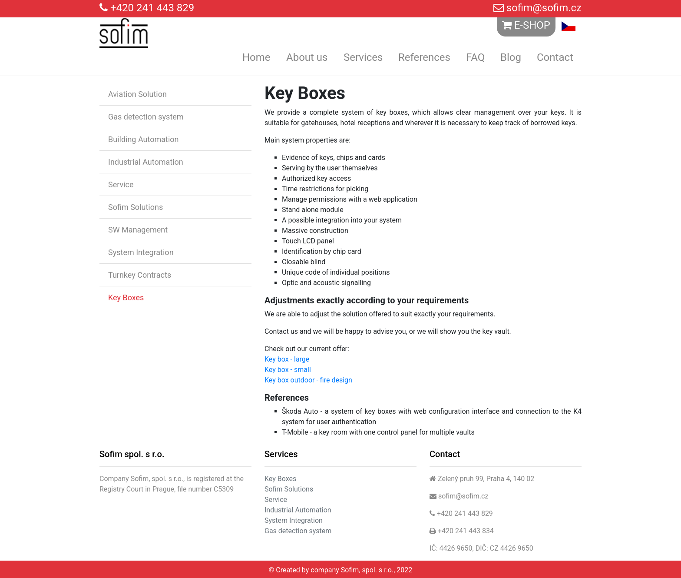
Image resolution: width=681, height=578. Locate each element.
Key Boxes (126, 297)
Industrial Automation (145, 161)
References (424, 57)
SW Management (138, 229)
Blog (510, 57)
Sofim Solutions (135, 207)
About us (306, 57)
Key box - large (286, 359)
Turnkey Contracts (139, 274)
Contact (555, 57)
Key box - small (287, 369)
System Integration (141, 252)
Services (363, 57)
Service (121, 184)
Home (256, 57)
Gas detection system (146, 116)
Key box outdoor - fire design (308, 380)
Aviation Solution (137, 94)
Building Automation (143, 139)
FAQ (475, 57)
